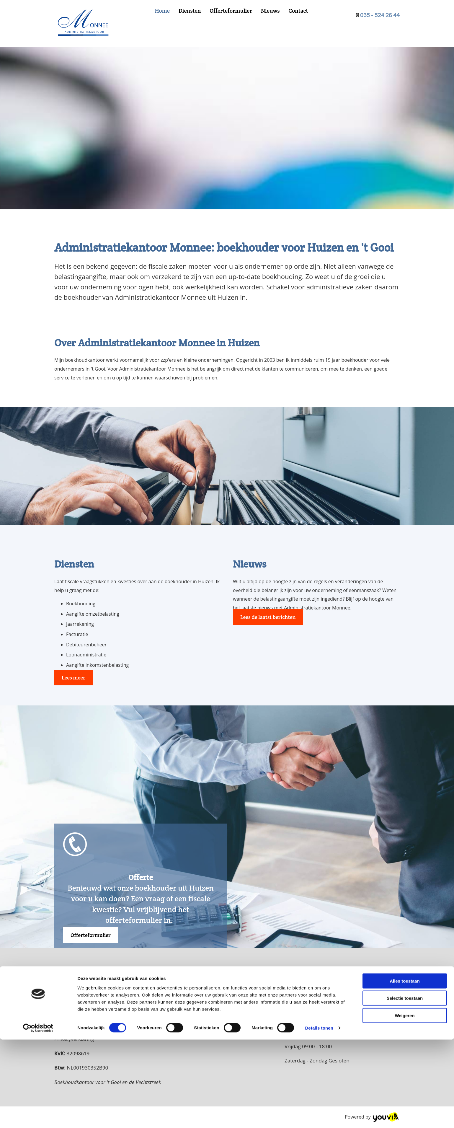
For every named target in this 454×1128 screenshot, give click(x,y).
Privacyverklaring (74, 1039)
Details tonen (319, 1116)
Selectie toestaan (405, 1086)
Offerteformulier (231, 10)
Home (162, 10)
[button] (73, 677)
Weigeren (404, 1103)
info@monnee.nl (78, 1024)
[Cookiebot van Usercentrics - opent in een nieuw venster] (38, 1116)
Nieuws (270, 10)
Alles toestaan (405, 1069)
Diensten (190, 10)
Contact (298, 10)
